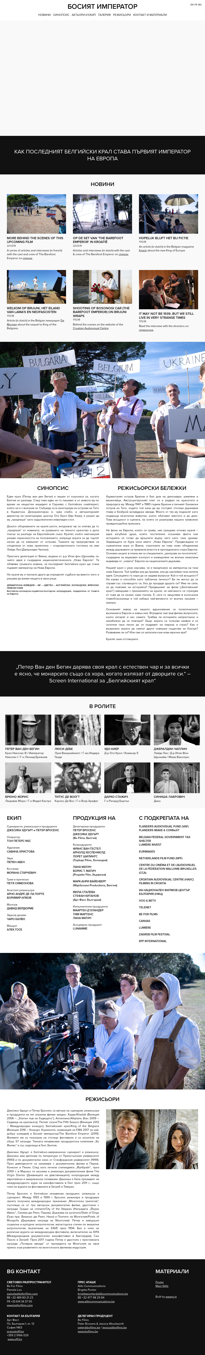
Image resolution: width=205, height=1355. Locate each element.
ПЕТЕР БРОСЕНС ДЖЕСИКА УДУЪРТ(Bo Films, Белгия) (86, 834)
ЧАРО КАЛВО (16, 919)
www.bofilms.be (88, 1331)
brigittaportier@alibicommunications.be (103, 1294)
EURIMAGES (147, 851)
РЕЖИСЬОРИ (122, 15)
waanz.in (171, 1297)
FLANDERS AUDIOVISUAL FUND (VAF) (164, 826)
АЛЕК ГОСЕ (14, 929)
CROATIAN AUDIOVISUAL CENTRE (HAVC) (166, 879)
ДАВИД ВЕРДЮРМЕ (20, 908)
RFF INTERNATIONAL (153, 941)
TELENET (145, 907)
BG (200, 4)
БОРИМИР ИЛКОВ (19, 898)
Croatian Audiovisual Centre (90, 328)
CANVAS (144, 921)
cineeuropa (146, 330)
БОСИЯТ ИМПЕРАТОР (102, 6)
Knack (143, 250)
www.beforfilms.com (20, 1305)
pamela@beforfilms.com (22, 1294)
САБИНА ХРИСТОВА (20, 851)
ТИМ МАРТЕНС (83, 914)
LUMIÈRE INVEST (150, 845)
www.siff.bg (15, 1339)
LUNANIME (80, 928)
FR (195, 4)
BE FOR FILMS (148, 914)
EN (192, 4)
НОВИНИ (44, 15)
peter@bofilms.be (89, 1327)
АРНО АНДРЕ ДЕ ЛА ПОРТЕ (25, 894)
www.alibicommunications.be (96, 1301)
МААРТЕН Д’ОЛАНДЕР (88, 910)
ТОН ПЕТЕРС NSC (19, 841)
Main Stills (162, 1286)
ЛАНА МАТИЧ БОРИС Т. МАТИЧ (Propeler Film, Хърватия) (89, 870)
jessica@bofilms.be (114, 1327)
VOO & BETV (147, 900)
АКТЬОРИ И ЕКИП (84, 15)
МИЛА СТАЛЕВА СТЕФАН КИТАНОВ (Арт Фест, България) (87, 896)
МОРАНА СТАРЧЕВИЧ (21, 873)
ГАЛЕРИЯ (104, 15)
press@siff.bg (15, 1331)
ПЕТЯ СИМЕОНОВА (20, 883)
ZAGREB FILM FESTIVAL (154, 934)
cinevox (27, 258)
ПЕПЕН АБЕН (16, 862)
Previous (10, 1019)
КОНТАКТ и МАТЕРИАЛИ (150, 15)
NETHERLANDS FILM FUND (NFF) (160, 858)
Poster (160, 1282)
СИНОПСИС (61, 15)
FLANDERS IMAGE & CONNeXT (159, 830)
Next (194, 1019)
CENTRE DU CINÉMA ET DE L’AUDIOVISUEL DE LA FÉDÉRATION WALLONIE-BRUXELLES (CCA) (168, 869)
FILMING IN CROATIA (152, 883)
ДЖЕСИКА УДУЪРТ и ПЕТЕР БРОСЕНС (33, 830)
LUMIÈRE (145, 928)
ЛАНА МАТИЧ (82, 918)
